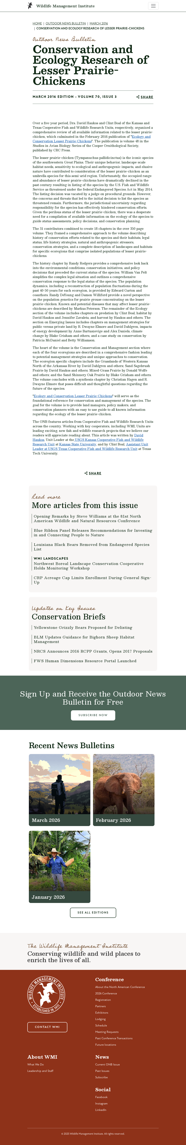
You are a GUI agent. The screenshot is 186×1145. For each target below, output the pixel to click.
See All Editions (93, 912)
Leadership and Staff (40, 1071)
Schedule (101, 1025)
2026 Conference (106, 993)
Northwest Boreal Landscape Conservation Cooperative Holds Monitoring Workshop (89, 565)
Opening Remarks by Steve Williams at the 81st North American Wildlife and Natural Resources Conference (87, 518)
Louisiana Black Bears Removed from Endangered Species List (92, 546)
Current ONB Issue (107, 1064)
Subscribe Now (93, 715)
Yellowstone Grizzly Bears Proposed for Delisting (83, 627)
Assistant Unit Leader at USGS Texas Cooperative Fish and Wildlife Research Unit (90, 446)
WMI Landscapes (51, 559)
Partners (100, 1006)
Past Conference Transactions (114, 1038)
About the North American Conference (120, 987)
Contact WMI (47, 1027)
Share (147, 97)
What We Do (35, 1064)
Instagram (101, 1103)
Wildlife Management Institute (65, 6)
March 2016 (99, 23)
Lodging (100, 1019)
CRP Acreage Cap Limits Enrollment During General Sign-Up (92, 579)
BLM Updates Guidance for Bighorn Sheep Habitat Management (84, 639)
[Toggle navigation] (153, 6)
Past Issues (102, 1071)
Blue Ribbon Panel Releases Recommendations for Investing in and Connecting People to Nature (93, 532)
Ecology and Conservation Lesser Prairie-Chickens (73, 396)
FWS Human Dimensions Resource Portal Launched (85, 660)
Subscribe (101, 1077)
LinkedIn (100, 1110)
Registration (103, 1000)
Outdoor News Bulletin (66, 23)
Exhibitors (101, 1012)
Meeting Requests (107, 1032)
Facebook (101, 1097)
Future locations (105, 1044)
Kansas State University (77, 444)
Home (37, 23)
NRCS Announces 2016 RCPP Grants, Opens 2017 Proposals (93, 651)
